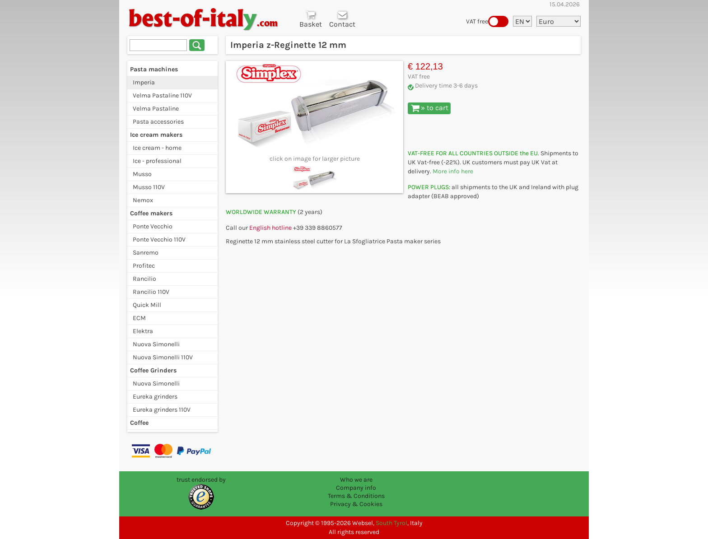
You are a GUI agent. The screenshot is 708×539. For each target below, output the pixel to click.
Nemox (143, 200)
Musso (142, 174)
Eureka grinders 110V (162, 410)
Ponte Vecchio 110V (159, 239)
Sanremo (145, 252)
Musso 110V (149, 187)
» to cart (429, 107)
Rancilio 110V (151, 292)
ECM (139, 318)
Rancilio (144, 279)
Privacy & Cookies (356, 504)
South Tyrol (391, 523)
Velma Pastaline (156, 108)
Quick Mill (147, 305)
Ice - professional (157, 161)
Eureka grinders (155, 396)
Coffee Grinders (153, 370)
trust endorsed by (201, 479)
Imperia (144, 82)
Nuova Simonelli (156, 344)
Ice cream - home (157, 148)
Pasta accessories (158, 121)
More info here (453, 171)
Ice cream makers (156, 135)
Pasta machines (154, 69)
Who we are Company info (356, 484)
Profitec (144, 266)
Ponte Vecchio (152, 226)
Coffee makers (151, 213)
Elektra (143, 331)
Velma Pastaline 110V (162, 95)
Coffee (139, 423)
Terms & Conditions (356, 496)
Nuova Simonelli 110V (163, 357)
